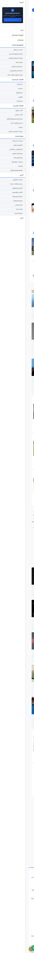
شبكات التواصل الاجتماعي (25, 926)
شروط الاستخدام (16, 936)
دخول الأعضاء (9, 10)
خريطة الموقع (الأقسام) (25, 923)
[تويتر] (22, 949)
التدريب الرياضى (9, 145)
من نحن (30, 915)
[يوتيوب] (17, 949)
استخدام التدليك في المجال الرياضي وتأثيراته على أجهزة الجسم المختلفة (17, 497)
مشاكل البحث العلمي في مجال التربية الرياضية (17, 787)
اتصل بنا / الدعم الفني (26, 912)
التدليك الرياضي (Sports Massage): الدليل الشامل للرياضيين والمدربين (17, 423)
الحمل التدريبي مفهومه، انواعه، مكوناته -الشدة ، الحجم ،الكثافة (18, 126)
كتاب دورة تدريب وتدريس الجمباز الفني (18, 171)
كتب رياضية (18, 101)
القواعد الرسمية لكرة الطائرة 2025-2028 (18, 717)
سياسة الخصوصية (27, 936)
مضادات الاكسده (17, 754)
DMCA (11, 939)
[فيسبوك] (32, 949)
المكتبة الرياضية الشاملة (21, 872)
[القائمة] (5, 10)
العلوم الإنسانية (17, 145)
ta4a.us (9, 932)
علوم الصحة (18, 233)
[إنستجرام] (12, 949)
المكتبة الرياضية (27, 57)
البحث (21, 10)
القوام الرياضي (24, 215)
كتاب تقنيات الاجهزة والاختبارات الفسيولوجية (18, 82)
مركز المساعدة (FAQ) (26, 917)
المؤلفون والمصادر (19, 939)
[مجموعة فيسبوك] (27, 949)
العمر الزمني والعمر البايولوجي (18, 258)
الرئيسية (27, 10)
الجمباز (14, 179)
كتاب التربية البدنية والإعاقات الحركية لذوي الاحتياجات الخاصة (17, 310)
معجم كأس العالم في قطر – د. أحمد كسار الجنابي (18, 685)
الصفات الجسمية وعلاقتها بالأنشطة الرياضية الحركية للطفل (17, 460)
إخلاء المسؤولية (6, 936)
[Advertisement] (17, 37)
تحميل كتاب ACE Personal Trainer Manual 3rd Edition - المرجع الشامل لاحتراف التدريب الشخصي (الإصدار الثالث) (17, 345)
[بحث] (29, 15)
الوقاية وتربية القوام (10, 233)
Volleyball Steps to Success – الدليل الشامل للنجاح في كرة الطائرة (17, 620)
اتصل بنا (16, 10)
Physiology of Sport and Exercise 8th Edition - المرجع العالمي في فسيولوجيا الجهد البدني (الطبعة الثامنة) (17, 381)
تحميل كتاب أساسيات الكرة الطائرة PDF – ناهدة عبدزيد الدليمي (18, 653)
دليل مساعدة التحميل (26, 920)
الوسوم (20, 57)
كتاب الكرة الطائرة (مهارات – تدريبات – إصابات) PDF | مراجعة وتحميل (17, 588)
